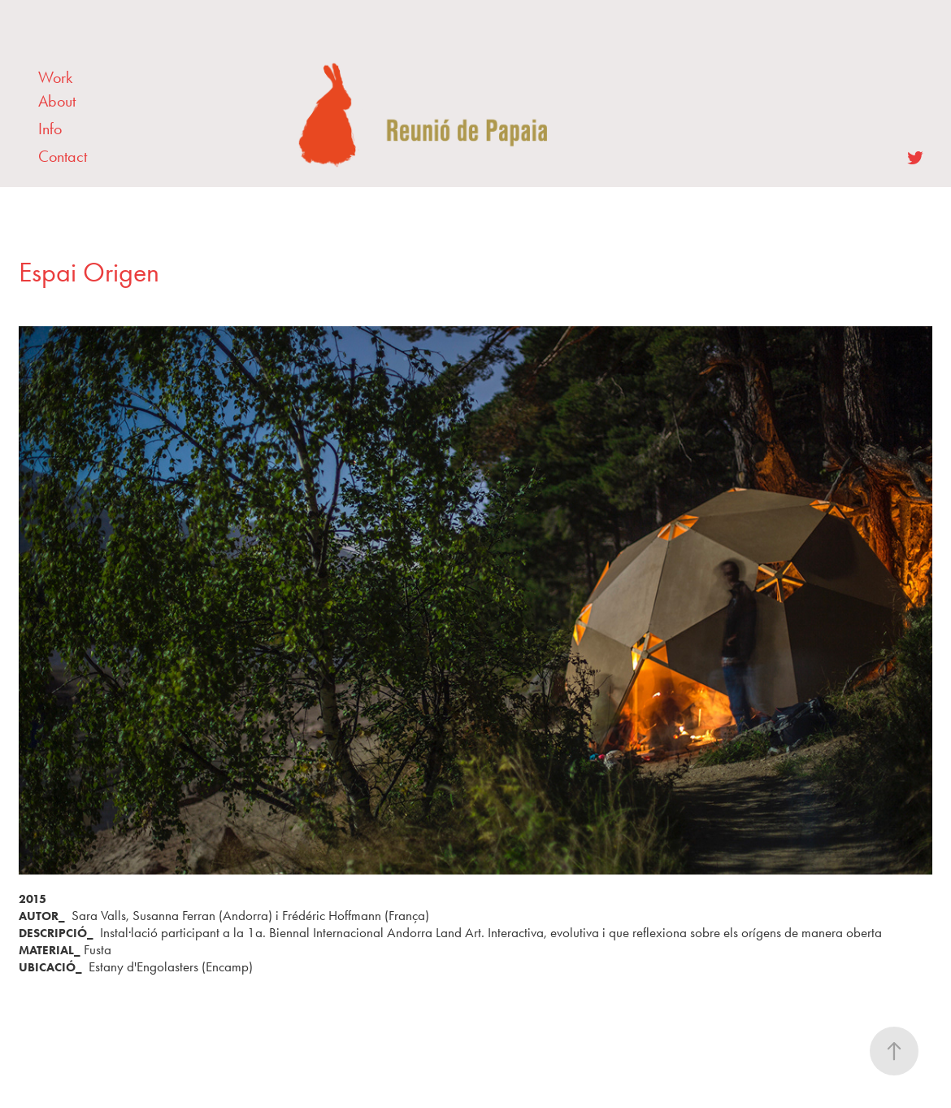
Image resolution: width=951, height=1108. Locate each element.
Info (50, 128)
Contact (62, 156)
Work (55, 77)
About (57, 101)
